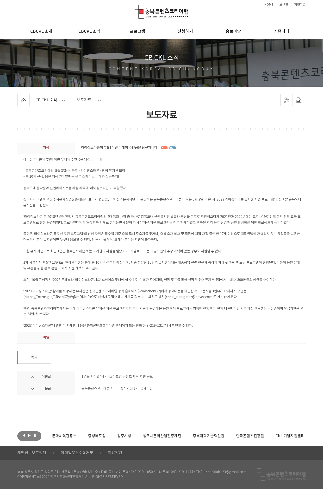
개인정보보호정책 (31, 453)
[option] (64, 436)
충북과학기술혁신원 (208, 436)
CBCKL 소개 (41, 31)
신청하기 (185, 31)
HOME (268, 5)
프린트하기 (298, 99)
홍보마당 (233, 31)
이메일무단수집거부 (77, 453)
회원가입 (300, 5)
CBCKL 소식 (89, 31)
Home (19, 96)
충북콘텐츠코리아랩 (136, 7)
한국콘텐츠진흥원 (250, 436)
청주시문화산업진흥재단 (162, 436)
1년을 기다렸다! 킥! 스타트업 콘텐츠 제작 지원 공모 (117, 377)
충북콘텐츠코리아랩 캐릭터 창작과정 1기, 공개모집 (117, 389)
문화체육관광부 (64, 436)
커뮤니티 (281, 31)
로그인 (284, 5)
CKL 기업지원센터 (289, 436)
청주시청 (124, 436)
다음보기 (29, 435)
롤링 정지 (34, 435)
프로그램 (137, 31)
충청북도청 (97, 436)
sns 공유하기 (287, 99)
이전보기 (23, 435)
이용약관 (115, 453)
